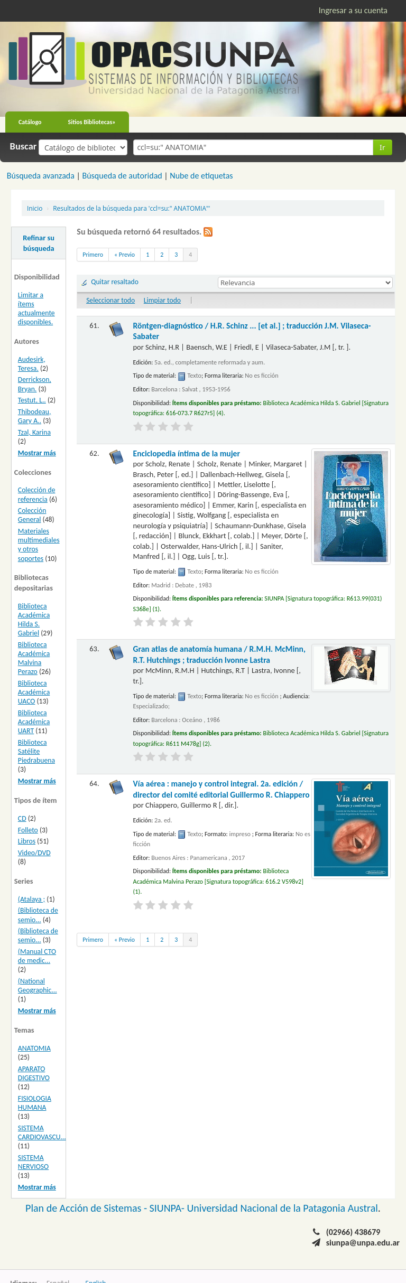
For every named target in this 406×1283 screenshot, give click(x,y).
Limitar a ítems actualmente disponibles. (36, 308)
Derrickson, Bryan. (34, 384)
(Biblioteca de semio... (38, 915)
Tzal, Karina (34, 432)
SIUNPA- (168, 1208)
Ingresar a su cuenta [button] (353, 10)
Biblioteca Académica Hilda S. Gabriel (34, 620)
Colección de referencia (37, 494)
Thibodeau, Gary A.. (34, 416)
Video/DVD (34, 852)
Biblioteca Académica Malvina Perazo (34, 658)
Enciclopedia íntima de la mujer (186, 453)
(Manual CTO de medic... (37, 956)
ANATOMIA (34, 1048)
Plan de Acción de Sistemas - (87, 1208)
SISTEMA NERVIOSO (33, 1162)
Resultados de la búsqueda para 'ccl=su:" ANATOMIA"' (131, 208)
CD (22, 818)
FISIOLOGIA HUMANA (34, 1103)
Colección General (32, 515)
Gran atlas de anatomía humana (219, 654)
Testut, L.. (32, 400)
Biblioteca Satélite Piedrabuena (36, 751)
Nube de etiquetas (201, 176)
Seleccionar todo (110, 300)
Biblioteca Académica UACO (34, 692)
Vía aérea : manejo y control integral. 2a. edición (221, 789)
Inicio (34, 208)
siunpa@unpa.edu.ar (363, 1243)
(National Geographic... (37, 986)
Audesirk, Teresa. (31, 364)
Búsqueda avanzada (41, 176)
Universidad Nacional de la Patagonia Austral (282, 1208)
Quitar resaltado (115, 281)
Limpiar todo (162, 300)
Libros (26, 841)
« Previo (124, 254)
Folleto (28, 830)
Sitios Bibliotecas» (92, 122)
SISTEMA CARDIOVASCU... (42, 1132)
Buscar (23, 146)
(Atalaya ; (31, 899)
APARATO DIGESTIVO (34, 1073)
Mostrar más (37, 452)
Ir (382, 147)
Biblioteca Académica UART (34, 721)
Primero (92, 254)
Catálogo (30, 122)
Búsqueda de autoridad (122, 176)
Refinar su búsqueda (38, 243)
